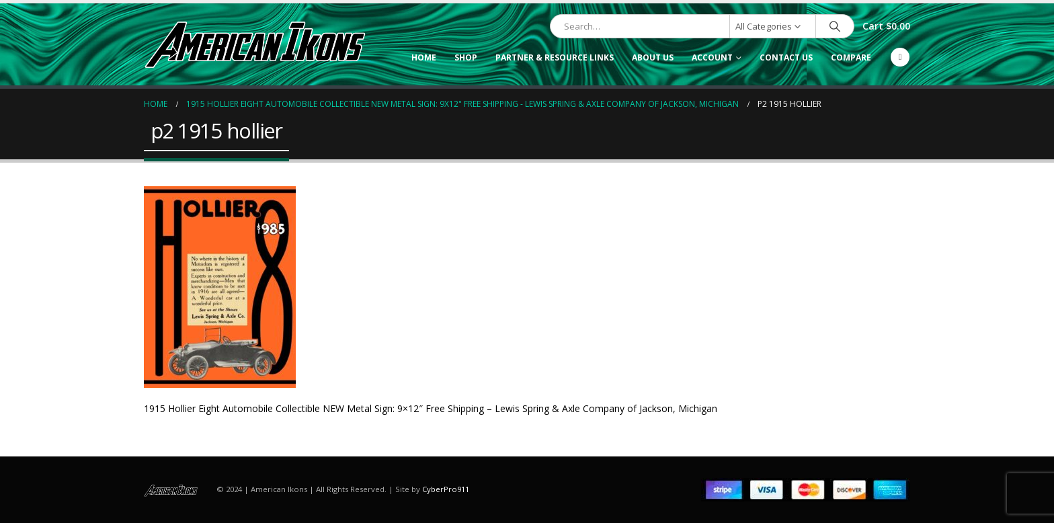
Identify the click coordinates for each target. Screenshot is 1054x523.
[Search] (835, 26)
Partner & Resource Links (554, 57)
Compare (851, 57)
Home (423, 57)
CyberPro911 (445, 489)
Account (712, 57)
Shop (465, 57)
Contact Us (786, 57)
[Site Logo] (255, 44)
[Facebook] (900, 57)
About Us (653, 57)
